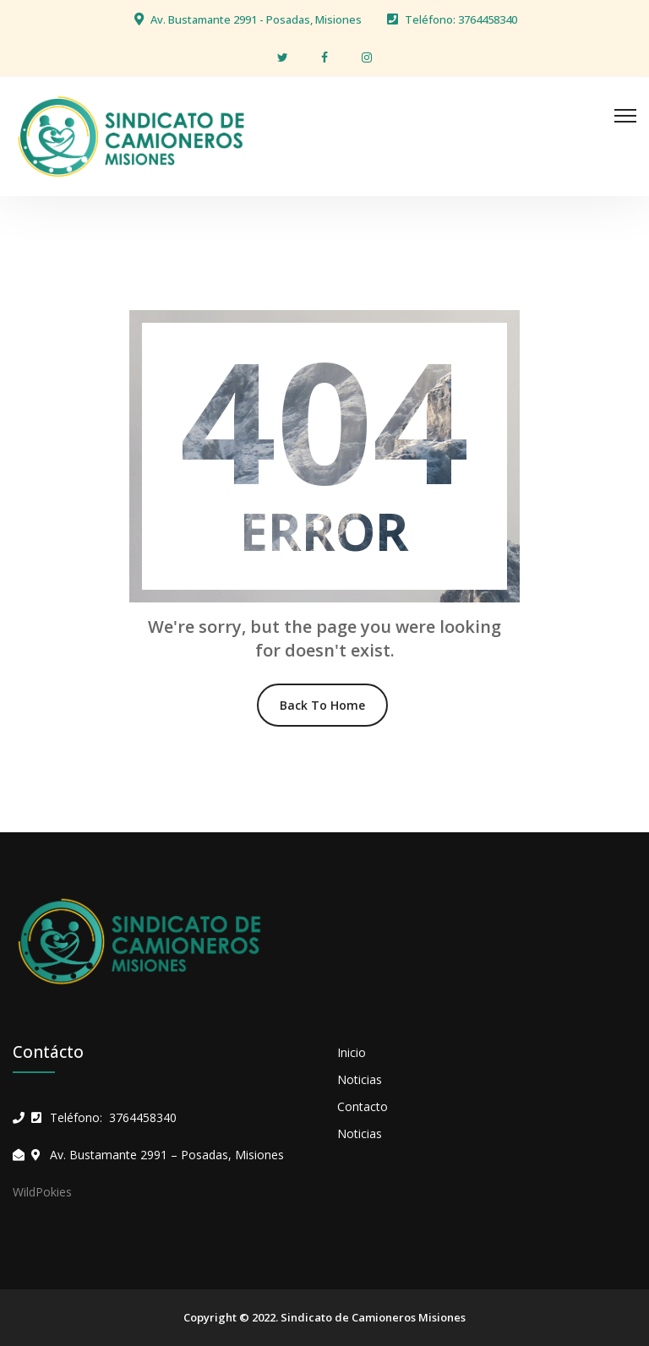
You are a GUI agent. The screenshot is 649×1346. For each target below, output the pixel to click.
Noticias (359, 1079)
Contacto (362, 1106)
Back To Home (322, 705)
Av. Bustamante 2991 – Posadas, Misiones (167, 1155)
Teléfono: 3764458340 (461, 19)
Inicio (351, 1052)
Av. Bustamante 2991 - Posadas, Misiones (256, 19)
